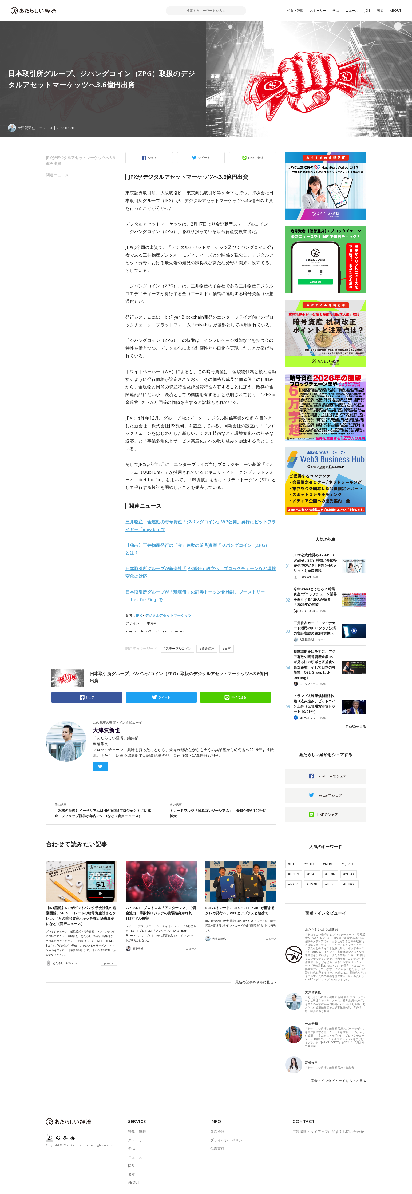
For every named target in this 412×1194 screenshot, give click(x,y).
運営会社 (217, 1131)
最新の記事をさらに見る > (255, 982)
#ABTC (309, 864)
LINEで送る (256, 158)
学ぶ (335, 10)
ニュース (352, 10)
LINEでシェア (327, 814)
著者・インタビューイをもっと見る (338, 1080)
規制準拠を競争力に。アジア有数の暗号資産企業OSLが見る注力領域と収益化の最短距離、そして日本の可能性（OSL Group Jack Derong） (314, 664)
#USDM (293, 874)
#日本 (226, 648)
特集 (316, 577)
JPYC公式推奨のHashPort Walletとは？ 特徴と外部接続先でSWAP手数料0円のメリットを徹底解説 (315, 563)
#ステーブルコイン (177, 648)
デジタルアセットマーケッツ (168, 615)
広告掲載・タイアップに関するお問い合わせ (328, 1131)
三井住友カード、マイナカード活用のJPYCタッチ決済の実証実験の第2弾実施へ (315, 628)
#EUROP (349, 884)
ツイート (204, 158)
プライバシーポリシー (228, 1140)
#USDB (312, 884)
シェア (152, 158)
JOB (368, 10)
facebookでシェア (332, 776)
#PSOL (312, 874)
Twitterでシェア (329, 795)
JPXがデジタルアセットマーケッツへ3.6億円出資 (80, 160)
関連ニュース (57, 174)
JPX (139, 615)
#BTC (292, 864)
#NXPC (293, 884)
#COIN (330, 874)
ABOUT (395, 10)
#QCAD (347, 864)
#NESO (348, 874)
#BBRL (330, 884)
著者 (380, 10)
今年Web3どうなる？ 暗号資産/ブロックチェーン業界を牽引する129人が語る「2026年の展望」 (315, 597)
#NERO (328, 864)
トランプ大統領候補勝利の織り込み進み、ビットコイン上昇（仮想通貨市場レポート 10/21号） (314, 703)
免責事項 (217, 1148)
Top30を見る (356, 726)
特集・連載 (295, 10)
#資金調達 (206, 648)
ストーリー (318, 10)
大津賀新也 (106, 730)
